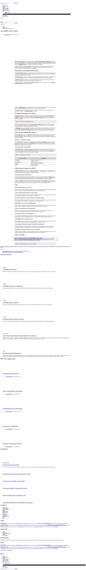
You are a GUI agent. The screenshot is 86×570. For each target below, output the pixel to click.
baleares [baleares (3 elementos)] (7, 523)
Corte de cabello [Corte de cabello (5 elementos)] (40, 523)
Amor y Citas (5, 14)
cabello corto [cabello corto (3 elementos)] (31, 523)
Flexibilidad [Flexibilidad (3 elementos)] (16, 525)
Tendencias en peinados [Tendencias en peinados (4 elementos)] (39, 526)
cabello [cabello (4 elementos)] (28, 523)
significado (48, 61)
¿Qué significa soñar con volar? (9, 269)
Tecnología (5, 15)
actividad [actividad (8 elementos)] (3, 523)
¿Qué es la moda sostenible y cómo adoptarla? (13, 391)
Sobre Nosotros (5, 535)
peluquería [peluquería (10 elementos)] (58, 525)
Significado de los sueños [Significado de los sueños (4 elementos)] (4, 526)
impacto (51, 151)
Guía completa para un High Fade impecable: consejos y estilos (16, 474)
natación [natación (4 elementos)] (42, 525)
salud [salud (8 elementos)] (63, 525)
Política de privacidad (6, 533)
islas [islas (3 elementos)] (26, 525)
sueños (43, 61)
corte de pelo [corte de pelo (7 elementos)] (47, 523)
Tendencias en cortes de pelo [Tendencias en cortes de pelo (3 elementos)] (31, 526)
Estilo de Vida (7, 12)
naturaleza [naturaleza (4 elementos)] (45, 525)
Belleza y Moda (5, 6)
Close (1, 554)
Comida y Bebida (6, 8)
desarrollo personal (28, 111)
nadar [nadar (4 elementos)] (40, 525)
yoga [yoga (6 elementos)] (56, 526)
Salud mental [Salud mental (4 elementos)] (67, 525)
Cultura (4, 7)
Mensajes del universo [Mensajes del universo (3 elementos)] (33, 525)
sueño (17, 117)
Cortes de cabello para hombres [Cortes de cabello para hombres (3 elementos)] (54, 523)
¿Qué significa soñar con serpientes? (11, 302)
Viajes (6, 13)
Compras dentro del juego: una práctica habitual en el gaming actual (18, 502)
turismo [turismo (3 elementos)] (44, 526)
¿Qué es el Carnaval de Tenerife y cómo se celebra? (14, 481)
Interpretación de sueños (11, 246)
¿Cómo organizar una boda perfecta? (11, 373)
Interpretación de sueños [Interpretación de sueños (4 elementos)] (22, 525)
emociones (22, 62)
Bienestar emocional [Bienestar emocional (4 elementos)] (23, 523)
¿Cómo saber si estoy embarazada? (10, 426)
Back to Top (2, 553)
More (54, 271)
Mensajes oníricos (19, 246)
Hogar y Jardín (5, 16)
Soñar (16, 61)
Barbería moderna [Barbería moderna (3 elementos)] (12, 523)
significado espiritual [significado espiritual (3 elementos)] (11, 526)
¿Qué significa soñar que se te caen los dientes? (13, 286)
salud (45, 181)
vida (26, 83)
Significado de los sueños (35, 246)
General (4, 5)
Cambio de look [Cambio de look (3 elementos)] (35, 523)
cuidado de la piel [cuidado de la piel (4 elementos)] (61, 523)
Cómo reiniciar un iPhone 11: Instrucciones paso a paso (15, 488)
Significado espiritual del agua (45, 246)
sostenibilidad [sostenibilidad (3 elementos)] (18, 526)
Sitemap (4, 534)
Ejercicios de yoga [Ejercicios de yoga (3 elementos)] (10, 525)
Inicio (4, 531)
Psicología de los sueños (26, 246)
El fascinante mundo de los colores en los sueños (13, 319)
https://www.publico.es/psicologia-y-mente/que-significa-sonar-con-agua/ (28, 237)
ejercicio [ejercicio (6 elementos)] (6, 525)
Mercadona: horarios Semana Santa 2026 (12, 353)
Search (16, 3)
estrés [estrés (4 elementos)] (14, 525)
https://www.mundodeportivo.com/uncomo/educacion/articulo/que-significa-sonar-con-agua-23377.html (34, 238)
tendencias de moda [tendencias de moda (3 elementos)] (25, 526)
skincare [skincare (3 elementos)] (15, 526)
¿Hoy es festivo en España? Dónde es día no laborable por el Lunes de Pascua (19, 335)
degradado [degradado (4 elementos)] (66, 523)
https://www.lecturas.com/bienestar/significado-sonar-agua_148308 (27, 239)
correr (16, 143)
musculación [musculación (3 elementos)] (37, 525)
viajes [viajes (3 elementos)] (51, 526)
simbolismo (20, 64)
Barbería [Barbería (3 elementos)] (9, 523)
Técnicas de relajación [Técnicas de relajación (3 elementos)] (47, 526)
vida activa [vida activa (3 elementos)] (53, 526)
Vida (3, 11)
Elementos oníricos (3, 246)
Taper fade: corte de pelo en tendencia (11, 464)
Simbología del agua (54, 246)
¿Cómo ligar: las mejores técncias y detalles (12, 443)
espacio (50, 176)
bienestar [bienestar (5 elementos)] (18, 523)
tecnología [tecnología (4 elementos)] (21, 526)
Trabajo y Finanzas (6, 10)
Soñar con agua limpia (61, 246)
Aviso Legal (5, 532)
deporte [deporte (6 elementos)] (2, 525)
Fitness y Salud (5, 9)
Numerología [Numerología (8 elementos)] (51, 525)
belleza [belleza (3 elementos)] (15, 523)
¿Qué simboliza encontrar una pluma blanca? (13, 408)
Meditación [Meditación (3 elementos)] (29, 525)
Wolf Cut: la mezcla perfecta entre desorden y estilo (14, 495)
